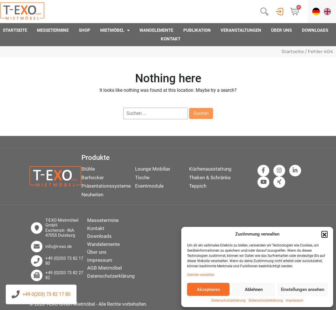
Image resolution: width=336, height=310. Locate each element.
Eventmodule (149, 186)
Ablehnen (254, 289)
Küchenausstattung (210, 169)
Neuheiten (92, 194)
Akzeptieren (208, 289)
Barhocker (92, 177)
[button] (324, 234)
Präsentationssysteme (106, 186)
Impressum (294, 300)
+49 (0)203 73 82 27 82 (64, 275)
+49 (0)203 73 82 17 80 (64, 261)
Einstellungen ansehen (302, 289)
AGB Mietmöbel (104, 268)
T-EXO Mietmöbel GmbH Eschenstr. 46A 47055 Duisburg (62, 228)
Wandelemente (156, 30)
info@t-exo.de (58, 246)
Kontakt (170, 39)
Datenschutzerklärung (228, 300)
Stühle (88, 169)
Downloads (315, 30)
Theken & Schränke (210, 177)
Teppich (197, 186)
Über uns (281, 30)
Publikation (197, 30)
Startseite (15, 30)
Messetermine (53, 30)
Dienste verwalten (200, 275)
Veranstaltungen (241, 30)
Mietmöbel (115, 30)
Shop (84, 30)
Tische (142, 177)
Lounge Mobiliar (152, 169)
